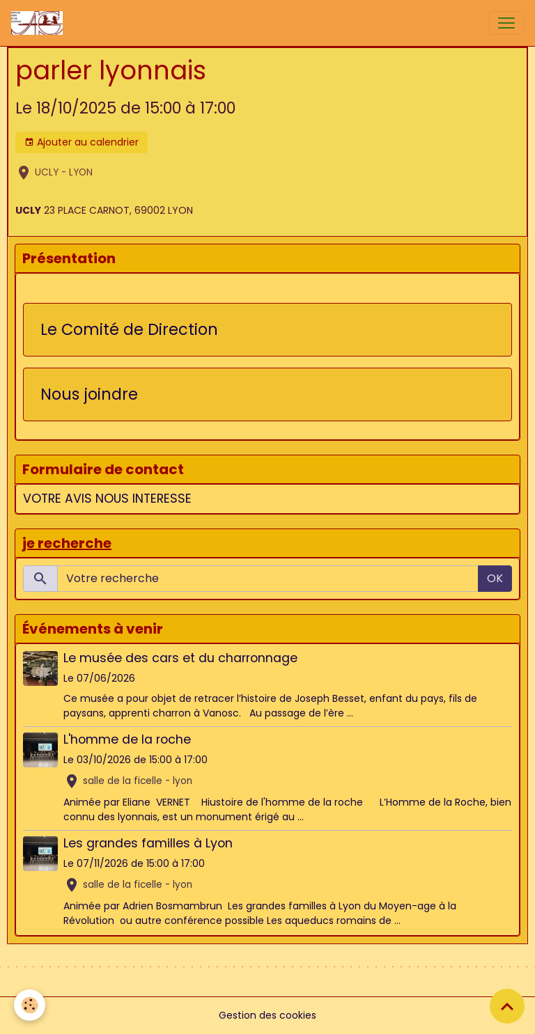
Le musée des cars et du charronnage (180, 658)
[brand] (39, 23)
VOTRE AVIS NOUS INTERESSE (107, 498)
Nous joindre (89, 394)
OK (495, 578)
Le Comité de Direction (129, 329)
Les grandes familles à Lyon (148, 843)
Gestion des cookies (267, 1015)
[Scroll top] (507, 1006)
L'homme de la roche (127, 739)
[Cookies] (29, 1005)
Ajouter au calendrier (81, 142)
